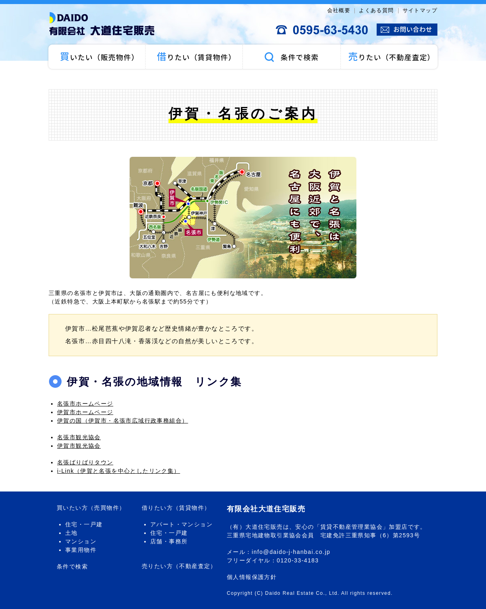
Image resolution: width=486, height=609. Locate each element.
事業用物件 (80, 550)
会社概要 (339, 10)
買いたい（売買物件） (96, 57)
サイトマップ (420, 10)
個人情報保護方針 (252, 577)
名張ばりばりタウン (85, 462)
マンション (80, 541)
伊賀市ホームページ (85, 412)
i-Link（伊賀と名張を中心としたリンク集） (118, 471)
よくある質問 (376, 10)
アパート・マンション (181, 524)
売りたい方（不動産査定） (179, 566)
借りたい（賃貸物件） (194, 57)
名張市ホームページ (85, 403)
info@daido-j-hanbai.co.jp (291, 552)
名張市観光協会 (79, 437)
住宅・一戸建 (83, 524)
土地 (71, 533)
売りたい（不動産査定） (389, 57)
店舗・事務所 (169, 541)
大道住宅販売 (105, 24)
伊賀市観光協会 (79, 445)
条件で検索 (291, 57)
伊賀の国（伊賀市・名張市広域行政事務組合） (122, 420)
